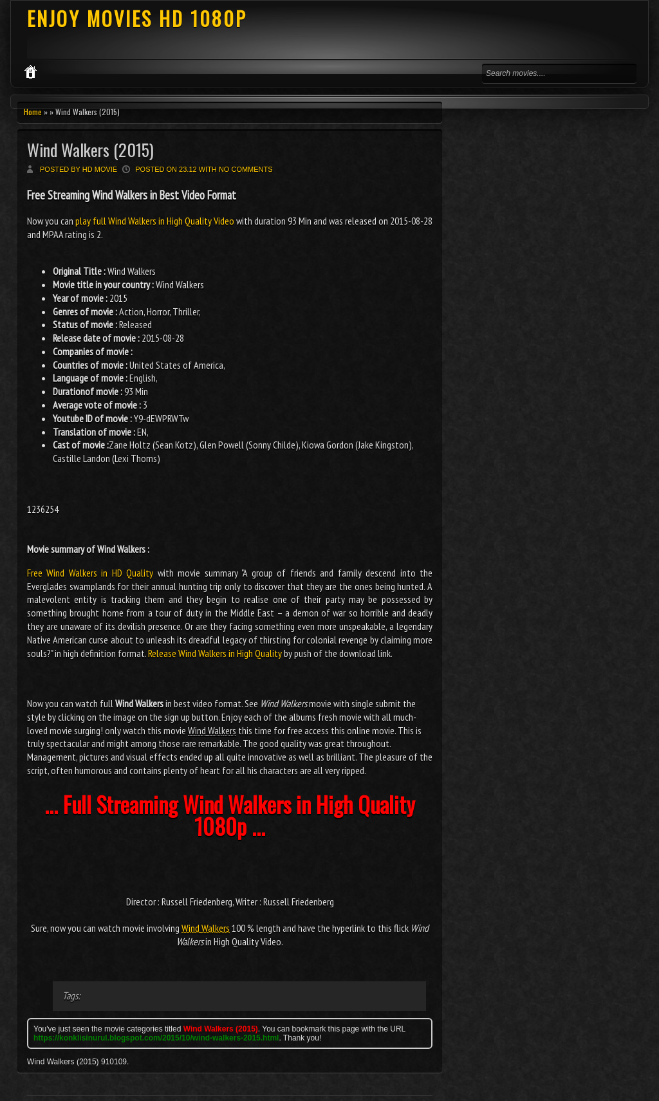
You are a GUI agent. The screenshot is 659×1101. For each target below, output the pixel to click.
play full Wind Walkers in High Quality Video (154, 220)
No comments (246, 169)
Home (33, 111)
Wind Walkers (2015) (90, 149)
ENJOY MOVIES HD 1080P (137, 18)
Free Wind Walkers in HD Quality (90, 572)
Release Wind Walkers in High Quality (215, 653)
